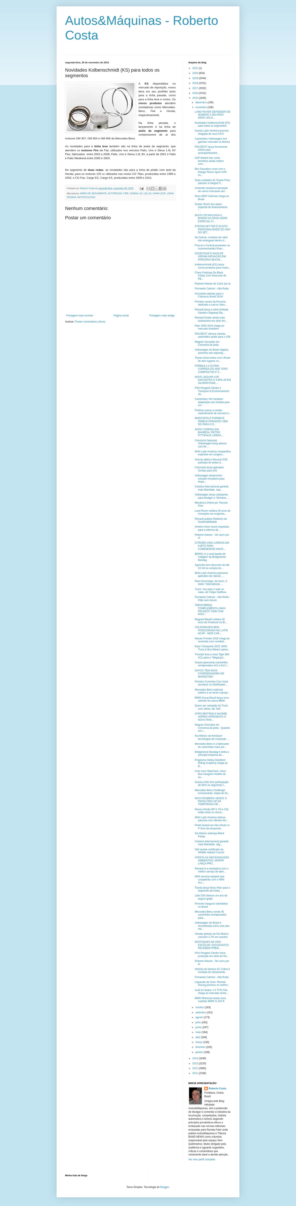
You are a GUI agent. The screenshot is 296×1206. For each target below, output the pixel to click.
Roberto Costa (217, 1088)
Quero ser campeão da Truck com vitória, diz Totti (211, 707)
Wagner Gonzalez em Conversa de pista (207, 343)
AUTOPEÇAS (115, 193)
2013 (195, 1063)
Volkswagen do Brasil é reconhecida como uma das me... (212, 925)
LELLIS (147, 193)
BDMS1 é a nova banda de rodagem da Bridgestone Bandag (210, 557)
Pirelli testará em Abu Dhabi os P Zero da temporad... (212, 827)
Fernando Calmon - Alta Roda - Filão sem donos (212, 599)
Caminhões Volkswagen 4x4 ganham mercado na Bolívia (212, 140)
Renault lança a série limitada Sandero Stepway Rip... (211, 311)
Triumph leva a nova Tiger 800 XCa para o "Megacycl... (212, 656)
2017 (195, 88)
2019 (195, 78)
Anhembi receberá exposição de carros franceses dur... (211, 190)
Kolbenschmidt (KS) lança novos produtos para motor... (213, 266)
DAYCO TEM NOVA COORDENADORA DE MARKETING (209, 673)
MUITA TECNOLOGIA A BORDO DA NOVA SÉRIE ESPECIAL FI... (211, 218)
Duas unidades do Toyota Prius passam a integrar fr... (212, 182)
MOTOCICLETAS (86, 197)
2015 (195, 97)
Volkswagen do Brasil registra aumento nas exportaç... (211, 351)
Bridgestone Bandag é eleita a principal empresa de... (212, 753)
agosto (199, 1017)
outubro (200, 1007)
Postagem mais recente (79, 315)
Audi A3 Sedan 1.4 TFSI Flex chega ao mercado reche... (211, 992)
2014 (195, 1058)
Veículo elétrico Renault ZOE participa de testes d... (211, 461)
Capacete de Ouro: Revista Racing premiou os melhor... (212, 984)
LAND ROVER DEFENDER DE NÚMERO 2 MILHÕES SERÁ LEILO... (212, 114)
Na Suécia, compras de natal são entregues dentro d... (211, 239)
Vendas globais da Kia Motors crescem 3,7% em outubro (212, 935)
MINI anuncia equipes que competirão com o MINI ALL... (209, 879)
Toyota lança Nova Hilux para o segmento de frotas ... (212, 889)
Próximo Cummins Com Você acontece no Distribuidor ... (211, 683)
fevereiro (200, 1047)
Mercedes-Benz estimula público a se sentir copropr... (212, 691)
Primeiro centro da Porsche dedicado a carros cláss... (211, 303)
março (199, 1042)
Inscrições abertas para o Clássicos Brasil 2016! (209, 295)
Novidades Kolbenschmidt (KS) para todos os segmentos (212, 124)
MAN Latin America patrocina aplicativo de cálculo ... (211, 575)
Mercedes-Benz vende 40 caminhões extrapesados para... (210, 914)
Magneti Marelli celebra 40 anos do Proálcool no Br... (211, 621)
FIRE (126, 193)
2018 (195, 83)
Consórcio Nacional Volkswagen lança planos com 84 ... (211, 443)
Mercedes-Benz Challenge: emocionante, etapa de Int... (212, 792)
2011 (195, 1073)
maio (198, 1032)
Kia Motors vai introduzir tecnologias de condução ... (212, 737)
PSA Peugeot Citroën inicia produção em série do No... (212, 954)
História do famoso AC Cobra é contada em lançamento (212, 971)
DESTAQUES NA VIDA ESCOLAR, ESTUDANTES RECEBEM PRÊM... (212, 945)
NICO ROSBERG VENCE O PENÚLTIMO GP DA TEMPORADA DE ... (211, 801)
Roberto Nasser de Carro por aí (213, 283)
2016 (195, 93)
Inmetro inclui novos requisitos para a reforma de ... (212, 528)
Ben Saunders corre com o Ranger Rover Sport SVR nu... (211, 172)
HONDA (134, 193)
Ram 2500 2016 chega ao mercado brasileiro (209, 327)
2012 (195, 1068)
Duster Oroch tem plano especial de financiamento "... (211, 207)
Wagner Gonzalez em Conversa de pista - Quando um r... (212, 727)
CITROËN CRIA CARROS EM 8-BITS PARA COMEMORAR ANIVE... (212, 546)
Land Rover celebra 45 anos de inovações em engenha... (212, 512)
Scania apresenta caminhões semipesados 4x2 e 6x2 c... (212, 664)
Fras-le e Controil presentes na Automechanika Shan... (212, 247)
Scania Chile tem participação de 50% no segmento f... (212, 784)
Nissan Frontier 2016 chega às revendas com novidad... (212, 640)
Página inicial (121, 315)
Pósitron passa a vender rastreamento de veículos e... (213, 412)
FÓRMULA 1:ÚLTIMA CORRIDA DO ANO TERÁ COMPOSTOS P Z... (211, 369)
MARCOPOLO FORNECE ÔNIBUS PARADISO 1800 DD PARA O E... (211, 421)
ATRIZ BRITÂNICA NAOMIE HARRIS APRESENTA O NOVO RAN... (211, 716)
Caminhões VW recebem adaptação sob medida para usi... (212, 402)
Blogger (164, 1187)
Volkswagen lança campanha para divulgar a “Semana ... (212, 496)
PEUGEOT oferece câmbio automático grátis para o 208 (212, 335)
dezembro (201, 102)
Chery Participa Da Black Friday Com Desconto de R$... (210, 275)
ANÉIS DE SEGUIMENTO (93, 193)
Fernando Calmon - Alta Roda (212, 288)
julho (198, 1022)
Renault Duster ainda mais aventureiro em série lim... (211, 319)
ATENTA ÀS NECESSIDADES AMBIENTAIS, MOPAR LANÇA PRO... (212, 860)
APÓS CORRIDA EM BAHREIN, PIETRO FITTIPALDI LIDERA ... (209, 432)
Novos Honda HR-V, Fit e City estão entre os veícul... (211, 811)
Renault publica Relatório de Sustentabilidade (211, 520)
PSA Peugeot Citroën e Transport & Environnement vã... (212, 391)
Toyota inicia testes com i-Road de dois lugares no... (212, 359)
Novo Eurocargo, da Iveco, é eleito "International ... (211, 583)
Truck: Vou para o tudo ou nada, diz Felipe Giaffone (210, 591)
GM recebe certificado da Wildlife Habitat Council (209, 851)
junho (198, 1027)
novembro (201, 107)
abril (198, 1037)
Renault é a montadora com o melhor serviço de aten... (211, 870)
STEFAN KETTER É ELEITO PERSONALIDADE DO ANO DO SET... (212, 229)
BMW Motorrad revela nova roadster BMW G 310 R (210, 1000)
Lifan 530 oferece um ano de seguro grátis (211, 897)
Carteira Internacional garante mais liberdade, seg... (212, 488)
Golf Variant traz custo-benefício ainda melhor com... (209, 161)
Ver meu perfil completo (201, 1159)
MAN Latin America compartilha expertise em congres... (213, 453)
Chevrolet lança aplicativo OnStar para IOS (209, 469)
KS (140, 193)
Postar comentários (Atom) (90, 321)
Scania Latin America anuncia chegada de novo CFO (211, 132)
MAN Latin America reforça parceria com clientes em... (211, 819)
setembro (201, 1012)
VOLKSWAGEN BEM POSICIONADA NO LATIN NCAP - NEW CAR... (211, 630)
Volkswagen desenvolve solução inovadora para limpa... (210, 478)
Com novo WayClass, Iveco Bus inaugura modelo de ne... (210, 774)
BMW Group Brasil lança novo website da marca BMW (212, 699)
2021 (195, 68)
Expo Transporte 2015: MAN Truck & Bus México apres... (212, 648)
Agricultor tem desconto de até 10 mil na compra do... (212, 566)
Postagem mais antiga (162, 315)
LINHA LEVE (159, 193)
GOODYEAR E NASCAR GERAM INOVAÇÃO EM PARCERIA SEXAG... (210, 256)
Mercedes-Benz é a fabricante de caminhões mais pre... (212, 745)
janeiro (199, 1052)
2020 (195, 73)
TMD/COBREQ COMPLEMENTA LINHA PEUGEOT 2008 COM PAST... (210, 610)
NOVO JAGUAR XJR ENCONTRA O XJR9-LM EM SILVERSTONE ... (213, 380)
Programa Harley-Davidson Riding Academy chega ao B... (211, 763)
